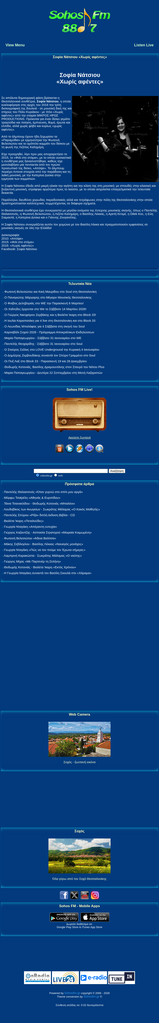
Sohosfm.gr (72, 993)
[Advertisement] (79, 647)
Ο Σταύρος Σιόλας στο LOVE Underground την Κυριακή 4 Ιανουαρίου (51, 349)
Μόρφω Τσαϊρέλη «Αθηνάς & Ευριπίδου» (32, 497)
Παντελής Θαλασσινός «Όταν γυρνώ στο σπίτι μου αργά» (43, 492)
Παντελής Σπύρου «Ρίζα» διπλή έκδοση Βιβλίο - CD (39, 515)
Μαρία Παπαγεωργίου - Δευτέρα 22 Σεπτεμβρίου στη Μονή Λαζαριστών (53, 372)
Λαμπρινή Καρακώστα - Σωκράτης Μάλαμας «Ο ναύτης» (43, 555)
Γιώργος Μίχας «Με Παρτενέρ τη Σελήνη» (32, 561)
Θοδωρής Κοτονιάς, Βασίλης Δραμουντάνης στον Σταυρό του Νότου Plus (54, 367)
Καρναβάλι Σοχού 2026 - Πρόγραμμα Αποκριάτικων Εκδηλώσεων (49, 332)
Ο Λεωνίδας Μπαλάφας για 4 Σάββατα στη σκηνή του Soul (44, 326)
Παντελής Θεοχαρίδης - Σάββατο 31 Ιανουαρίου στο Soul (43, 343)
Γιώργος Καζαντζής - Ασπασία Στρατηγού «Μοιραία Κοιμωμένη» (48, 532)
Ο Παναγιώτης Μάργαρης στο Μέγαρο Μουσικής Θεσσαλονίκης (48, 297)
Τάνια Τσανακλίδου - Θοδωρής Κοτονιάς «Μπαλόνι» (39, 503)
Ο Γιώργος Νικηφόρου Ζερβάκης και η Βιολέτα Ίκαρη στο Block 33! (50, 315)
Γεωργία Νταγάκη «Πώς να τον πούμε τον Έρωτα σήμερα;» (45, 550)
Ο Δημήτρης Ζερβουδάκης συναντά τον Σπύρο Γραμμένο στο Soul (49, 355)
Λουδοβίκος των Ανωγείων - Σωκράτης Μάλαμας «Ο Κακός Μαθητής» (52, 509)
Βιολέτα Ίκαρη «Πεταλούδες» (24, 521)
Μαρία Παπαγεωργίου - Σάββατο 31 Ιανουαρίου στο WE (42, 338)
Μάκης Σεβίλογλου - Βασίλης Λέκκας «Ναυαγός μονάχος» (43, 544)
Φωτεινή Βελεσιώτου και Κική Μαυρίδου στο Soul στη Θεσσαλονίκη (50, 291)
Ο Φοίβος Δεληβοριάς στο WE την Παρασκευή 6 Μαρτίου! (44, 303)
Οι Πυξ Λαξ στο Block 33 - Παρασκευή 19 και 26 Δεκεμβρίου (45, 361)
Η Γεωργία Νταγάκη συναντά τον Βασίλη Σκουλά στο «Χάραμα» (48, 573)
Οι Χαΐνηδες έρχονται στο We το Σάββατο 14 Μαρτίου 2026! (45, 309)
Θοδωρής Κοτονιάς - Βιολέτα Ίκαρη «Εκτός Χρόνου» (40, 567)
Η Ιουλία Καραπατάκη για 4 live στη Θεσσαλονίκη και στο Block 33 (49, 320)
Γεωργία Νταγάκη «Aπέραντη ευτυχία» (30, 526)
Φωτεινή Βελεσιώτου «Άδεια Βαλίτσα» (30, 538)
